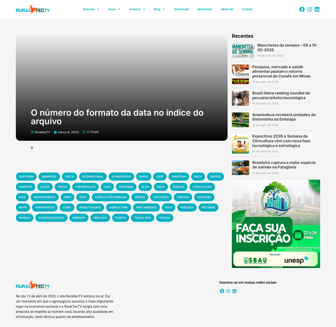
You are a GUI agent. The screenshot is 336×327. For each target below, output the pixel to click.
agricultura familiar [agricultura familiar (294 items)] (110, 197)
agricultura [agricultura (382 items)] (118, 207)
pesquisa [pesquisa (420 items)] (187, 207)
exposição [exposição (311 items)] (161, 197)
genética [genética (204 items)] (25, 186)
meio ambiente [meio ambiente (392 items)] (146, 207)
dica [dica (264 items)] (22, 197)
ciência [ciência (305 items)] (140, 197)
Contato (247, 9)
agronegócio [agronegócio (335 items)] (44, 207)
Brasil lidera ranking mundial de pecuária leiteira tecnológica (281, 95)
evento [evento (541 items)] (120, 217)
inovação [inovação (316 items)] (204, 197)
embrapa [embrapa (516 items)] (79, 217)
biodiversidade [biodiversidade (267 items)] (45, 197)
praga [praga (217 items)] (62, 186)
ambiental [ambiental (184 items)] (49, 176)
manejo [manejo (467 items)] (24, 217)
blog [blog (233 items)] (145, 186)
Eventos (137, 9)
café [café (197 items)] (159, 176)
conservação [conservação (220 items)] (85, 186)
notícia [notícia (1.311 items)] (164, 217)
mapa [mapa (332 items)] (23, 207)
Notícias (91, 9)
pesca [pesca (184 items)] (69, 176)
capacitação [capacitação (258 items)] (202, 186)
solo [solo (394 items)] (168, 207)
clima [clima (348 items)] (67, 207)
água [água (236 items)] (161, 186)
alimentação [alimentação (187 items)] (121, 176)
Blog (159, 9)
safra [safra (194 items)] (143, 176)
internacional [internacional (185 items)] (93, 176)
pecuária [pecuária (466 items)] (208, 207)
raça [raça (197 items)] (198, 176)
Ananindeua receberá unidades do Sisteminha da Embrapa (284, 117)
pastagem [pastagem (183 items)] (26, 176)
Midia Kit (227, 9)
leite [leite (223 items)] (107, 186)
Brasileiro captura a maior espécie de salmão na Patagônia (284, 165)
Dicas (114, 9)
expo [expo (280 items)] (83, 197)
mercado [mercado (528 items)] (100, 217)
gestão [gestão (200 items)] (215, 176)
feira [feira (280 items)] (67, 197)
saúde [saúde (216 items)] (45, 186)
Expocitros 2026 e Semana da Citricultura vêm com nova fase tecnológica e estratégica (281, 141)
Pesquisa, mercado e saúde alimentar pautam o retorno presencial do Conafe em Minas (281, 71)
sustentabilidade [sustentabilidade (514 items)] (51, 217)
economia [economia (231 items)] (126, 186)
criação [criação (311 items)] (183, 197)
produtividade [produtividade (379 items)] (90, 207)
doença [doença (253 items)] (178, 186)
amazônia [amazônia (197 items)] (179, 176)
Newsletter (205, 9)
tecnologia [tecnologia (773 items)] (142, 217)
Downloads (181, 9)
